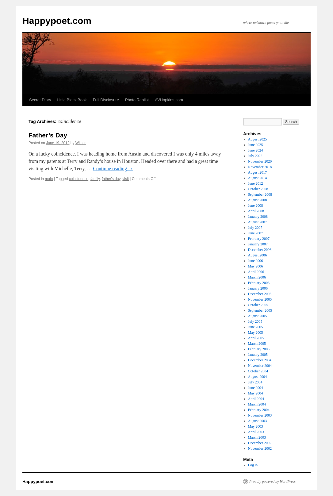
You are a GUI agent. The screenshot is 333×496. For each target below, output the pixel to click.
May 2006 (255, 266)
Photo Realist (137, 100)
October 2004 (258, 371)
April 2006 (256, 272)
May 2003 (255, 426)
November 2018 (260, 167)
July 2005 (255, 321)
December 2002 (259, 443)
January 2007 (258, 244)
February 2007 (259, 238)
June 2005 (255, 327)
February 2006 (259, 283)
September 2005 (260, 310)
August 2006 (257, 255)
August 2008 (257, 200)
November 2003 (260, 415)
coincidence (78, 179)
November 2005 (260, 299)
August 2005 (257, 316)
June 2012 (255, 183)
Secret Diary (40, 100)
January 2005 (258, 354)
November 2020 (260, 161)
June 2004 (255, 388)
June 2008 (255, 205)
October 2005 (258, 305)
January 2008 (258, 216)
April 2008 (256, 211)
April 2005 (256, 338)
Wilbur (80, 143)
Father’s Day (48, 135)
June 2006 (255, 261)
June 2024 (255, 150)
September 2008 (260, 194)
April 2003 (256, 432)
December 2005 (259, 294)
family (95, 179)
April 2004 (256, 399)
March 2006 (257, 277)
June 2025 (255, 145)
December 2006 (259, 250)
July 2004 (255, 382)
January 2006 (258, 288)
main (49, 179)
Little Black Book (72, 100)
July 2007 (255, 227)
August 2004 (257, 377)
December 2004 (259, 360)
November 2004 (260, 365)
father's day (111, 179)
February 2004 (259, 410)
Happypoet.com (56, 21)
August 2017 (257, 172)
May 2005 (255, 332)
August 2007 (257, 222)
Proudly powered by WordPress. (273, 481)
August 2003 (257, 421)
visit (125, 179)
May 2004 (255, 393)
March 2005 (257, 343)
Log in (253, 465)
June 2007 (255, 233)
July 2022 (255, 156)
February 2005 (259, 349)
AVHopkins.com (169, 100)
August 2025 (257, 139)
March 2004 (257, 404)
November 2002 (260, 448)
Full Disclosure (106, 100)
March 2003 (257, 437)
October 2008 (258, 189)
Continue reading (113, 168)
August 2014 (257, 178)
